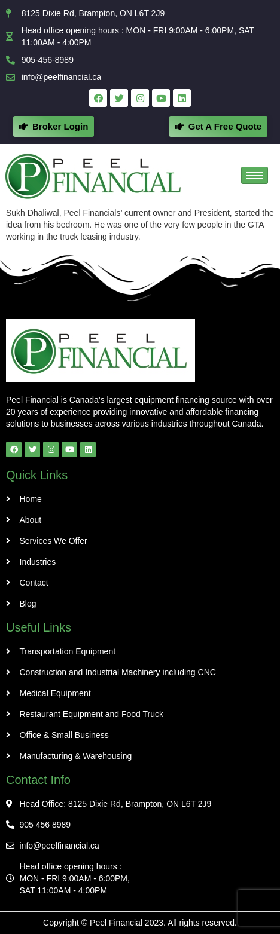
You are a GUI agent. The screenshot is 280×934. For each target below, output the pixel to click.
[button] (218, 126)
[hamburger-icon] (254, 175)
